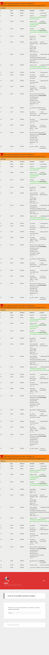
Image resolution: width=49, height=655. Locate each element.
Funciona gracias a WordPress (13, 624)
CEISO (6, 583)
